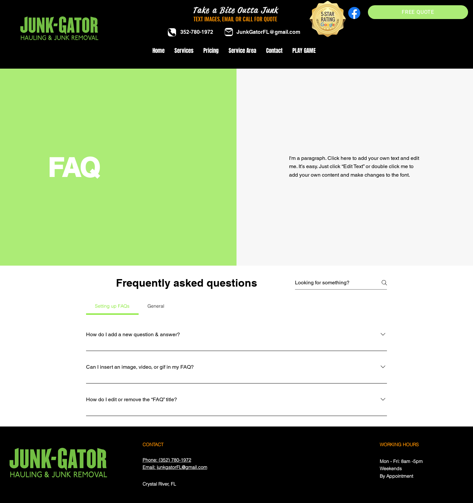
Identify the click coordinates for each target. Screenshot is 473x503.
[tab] (112, 306)
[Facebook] (354, 13)
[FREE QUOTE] (418, 12)
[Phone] (172, 32)
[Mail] (229, 32)
